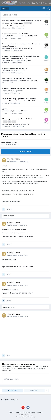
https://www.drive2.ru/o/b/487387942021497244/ (17, 293)
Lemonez (10, 60)
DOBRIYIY (10, 36)
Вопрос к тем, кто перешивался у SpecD (16, 78)
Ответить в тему (25, 151)
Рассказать (12, 390)
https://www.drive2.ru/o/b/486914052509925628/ (17, 236)
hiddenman (10, 124)
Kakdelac (10, 26)
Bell (8, 48)
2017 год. (17, 144)
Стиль (18, 412)
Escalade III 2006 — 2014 (30, 80)
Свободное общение (25, 48)
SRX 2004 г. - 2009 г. (30, 101)
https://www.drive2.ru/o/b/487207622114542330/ (17, 266)
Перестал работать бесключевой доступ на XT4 (19, 88)
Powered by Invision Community (25, 417)
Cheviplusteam (11, 142)
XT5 (23, 26)
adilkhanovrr (11, 101)
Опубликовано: (17, 161)
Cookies (39, 412)
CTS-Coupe (23, 111)
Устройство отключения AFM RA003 (15, 34)
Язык (11, 412)
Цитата (9, 209)
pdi (8, 80)
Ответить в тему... (11, 379)
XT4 (22, 91)
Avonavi (9, 91)
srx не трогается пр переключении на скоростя (19, 99)
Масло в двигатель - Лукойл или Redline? (17, 119)
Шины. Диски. (26, 60)
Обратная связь (29, 412)
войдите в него (28, 368)
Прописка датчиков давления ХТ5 (14, 68)
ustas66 (9, 111)
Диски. (4, 109)
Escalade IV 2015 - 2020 (29, 36)
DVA (8, 70)
